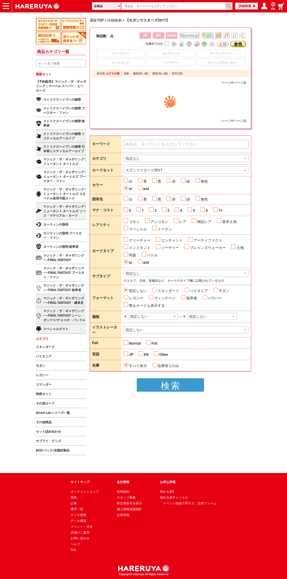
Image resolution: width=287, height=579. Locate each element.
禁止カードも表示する (147, 305)
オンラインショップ (85, 491)
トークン (165, 229)
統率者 (191, 298)
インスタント (139, 248)
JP (131, 354)
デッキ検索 (78, 515)
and (146, 189)
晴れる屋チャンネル (174, 497)
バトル (152, 255)
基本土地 (229, 222)
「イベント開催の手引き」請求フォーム (188, 503)
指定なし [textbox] (133, 158)
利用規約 (123, 491)
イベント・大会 (82, 526)
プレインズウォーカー (208, 248)
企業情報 (123, 515)
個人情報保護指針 (129, 509)
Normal (135, 343)
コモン (134, 222)
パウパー (215, 298)
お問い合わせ (80, 538)
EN (146, 354)
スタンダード (168, 291)
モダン (224, 291)
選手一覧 (77, 509)
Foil (154, 343)
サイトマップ (80, 482)
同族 (132, 255)
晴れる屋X (167, 491)
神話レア (204, 222)
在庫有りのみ (168, 366)
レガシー (136, 298)
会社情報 (123, 482)
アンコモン (159, 222)
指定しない (138, 291)
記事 (74, 503)
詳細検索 (245, 6)
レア (182, 222)
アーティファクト (208, 240)
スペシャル (138, 229)
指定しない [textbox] (139, 316)
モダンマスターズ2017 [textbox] (144, 170)
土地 (240, 248)
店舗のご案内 (80, 532)
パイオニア (199, 291)
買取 (74, 497)
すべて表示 (138, 366)
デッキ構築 (78, 521)
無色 (204, 181)
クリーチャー (139, 240)
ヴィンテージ (165, 298)
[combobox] (186, 158)
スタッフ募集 (126, 497)
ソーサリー (170, 248)
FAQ (73, 550)
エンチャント (172, 240)
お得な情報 (168, 482)
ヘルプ (75, 544)
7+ (221, 210)
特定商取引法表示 (129, 503)
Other (163, 354)
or (130, 189)
